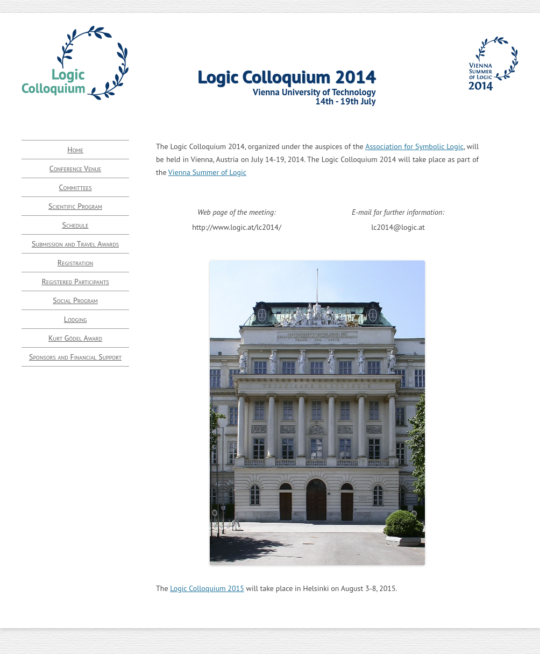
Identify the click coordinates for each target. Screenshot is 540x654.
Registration (75, 263)
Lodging (75, 319)
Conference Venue (75, 168)
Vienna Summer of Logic (207, 172)
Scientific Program (75, 206)
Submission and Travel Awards (75, 244)
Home (75, 149)
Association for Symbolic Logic (414, 146)
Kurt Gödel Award (75, 338)
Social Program (75, 300)
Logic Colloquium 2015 (207, 588)
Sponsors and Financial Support (75, 357)
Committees (75, 187)
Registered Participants (75, 281)
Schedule (75, 225)
